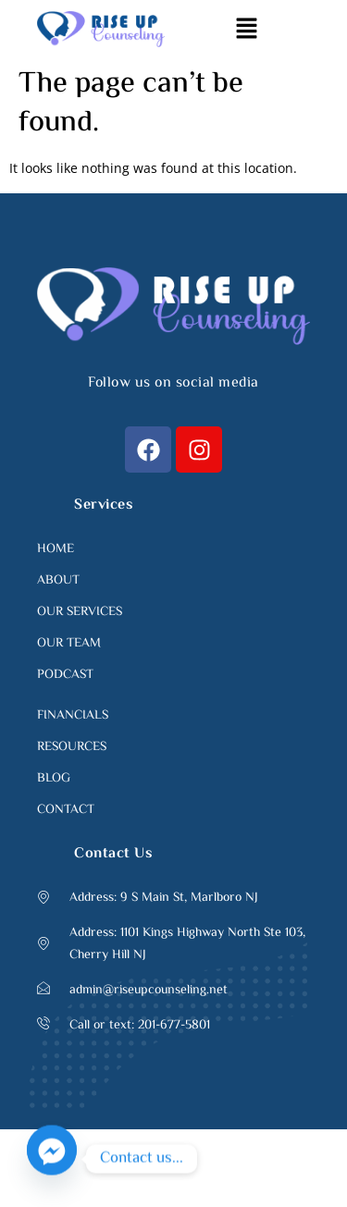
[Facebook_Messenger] (52, 1159)
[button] (246, 28)
